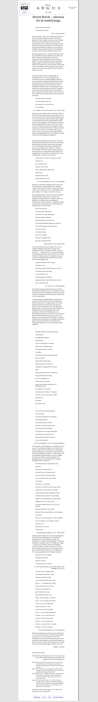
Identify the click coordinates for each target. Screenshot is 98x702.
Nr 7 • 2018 (48, 12)
